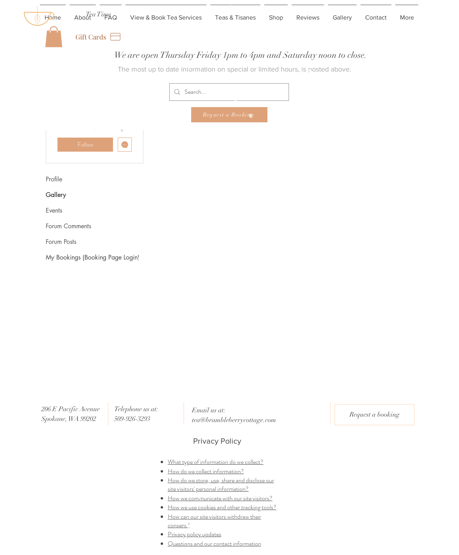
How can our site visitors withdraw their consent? (214, 521)
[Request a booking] (374, 414)
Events (54, 210)
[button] (54, 36)
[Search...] (228, 92)
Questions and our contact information (214, 543)
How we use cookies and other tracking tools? (222, 507)
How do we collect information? (206, 471)
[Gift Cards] (99, 37)
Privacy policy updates (194, 534)
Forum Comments (68, 226)
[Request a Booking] (229, 114)
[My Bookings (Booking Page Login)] (97, 257)
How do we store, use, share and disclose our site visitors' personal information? (221, 484)
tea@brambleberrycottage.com (234, 420)
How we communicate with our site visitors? (220, 498)
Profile (54, 179)
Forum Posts (61, 242)
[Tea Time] (98, 14)
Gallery (56, 195)
